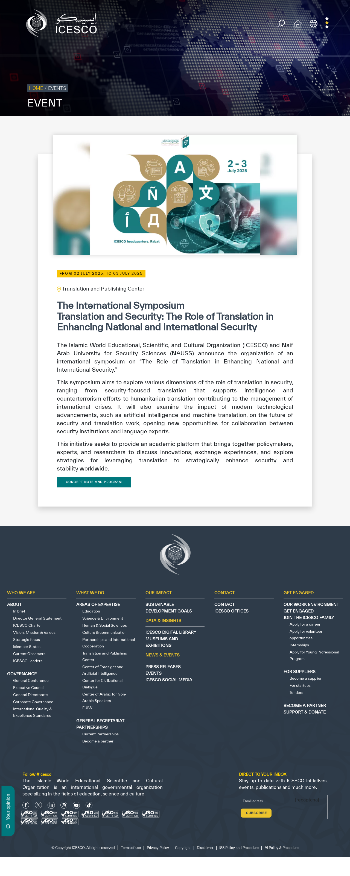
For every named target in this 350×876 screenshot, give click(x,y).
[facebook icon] (25, 805)
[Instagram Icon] (63, 805)
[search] (281, 23)
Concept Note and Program (94, 482)
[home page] (64, 22)
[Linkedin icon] (51, 805)
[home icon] (298, 22)
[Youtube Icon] (76, 805)
